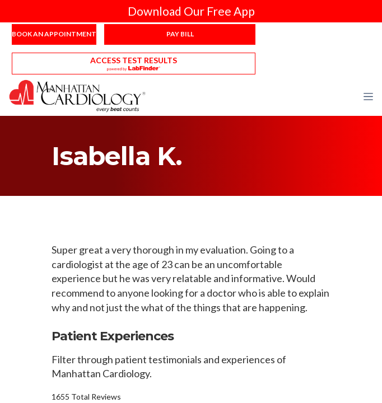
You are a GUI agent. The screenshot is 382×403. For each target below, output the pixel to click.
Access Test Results (133, 60)
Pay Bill (180, 34)
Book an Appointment (54, 34)
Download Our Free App (191, 11)
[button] (368, 96)
